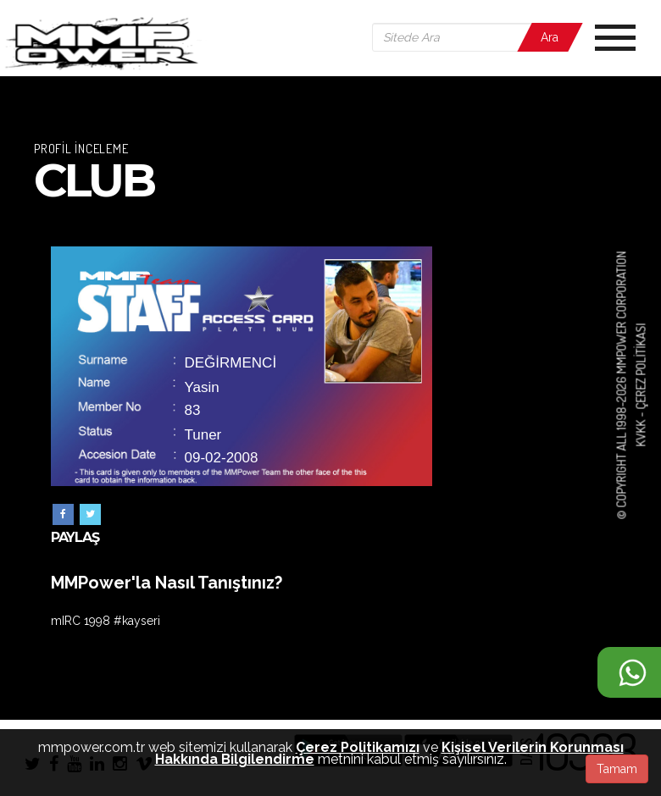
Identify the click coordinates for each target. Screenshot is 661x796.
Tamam (617, 769)
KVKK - (640, 428)
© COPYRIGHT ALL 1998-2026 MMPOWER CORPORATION (622, 386)
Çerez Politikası (640, 366)
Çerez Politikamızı (357, 747)
